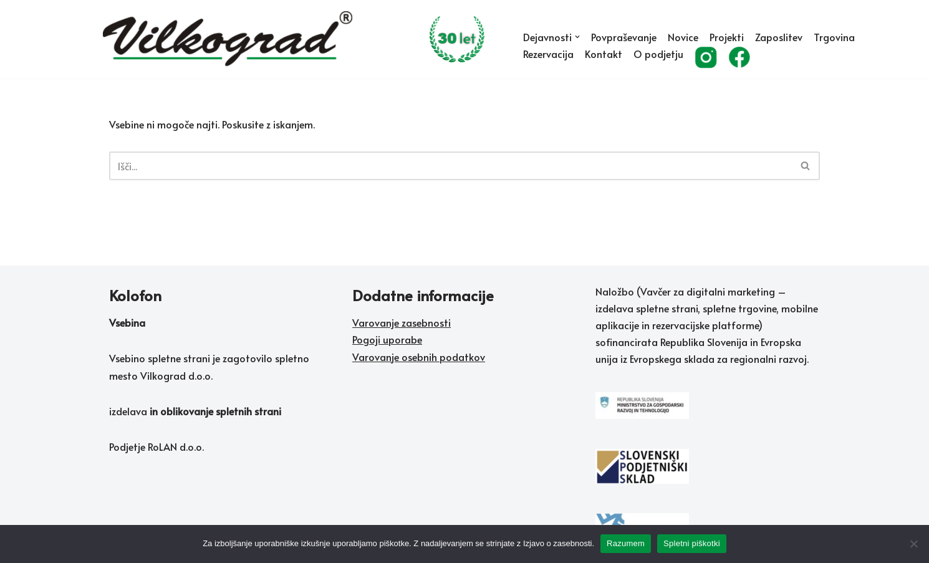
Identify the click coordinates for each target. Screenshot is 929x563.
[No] (913, 543)
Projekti (727, 37)
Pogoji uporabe (387, 339)
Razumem (626, 543)
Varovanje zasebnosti (401, 322)
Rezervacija (548, 53)
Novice (683, 37)
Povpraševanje (624, 37)
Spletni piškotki (691, 543)
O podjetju (658, 53)
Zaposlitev (778, 37)
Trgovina (834, 37)
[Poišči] (450, 166)
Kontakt (603, 53)
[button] (577, 36)
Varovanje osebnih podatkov (418, 356)
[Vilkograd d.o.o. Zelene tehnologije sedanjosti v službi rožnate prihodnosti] (302, 39)
